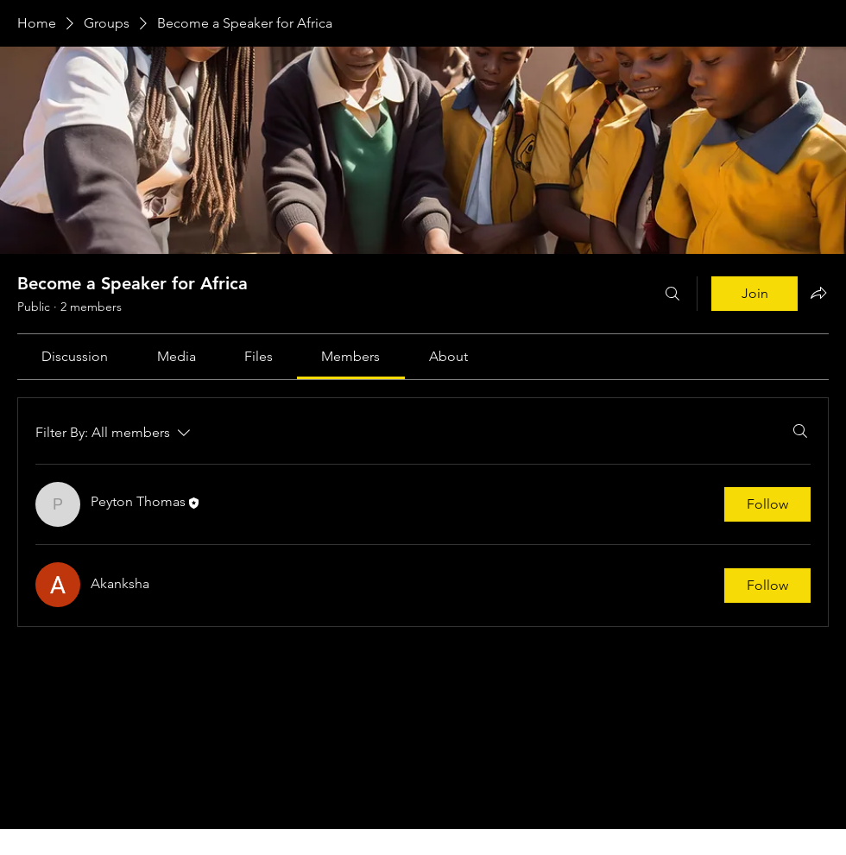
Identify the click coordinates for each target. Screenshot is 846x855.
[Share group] (818, 292)
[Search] (672, 293)
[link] (74, 356)
